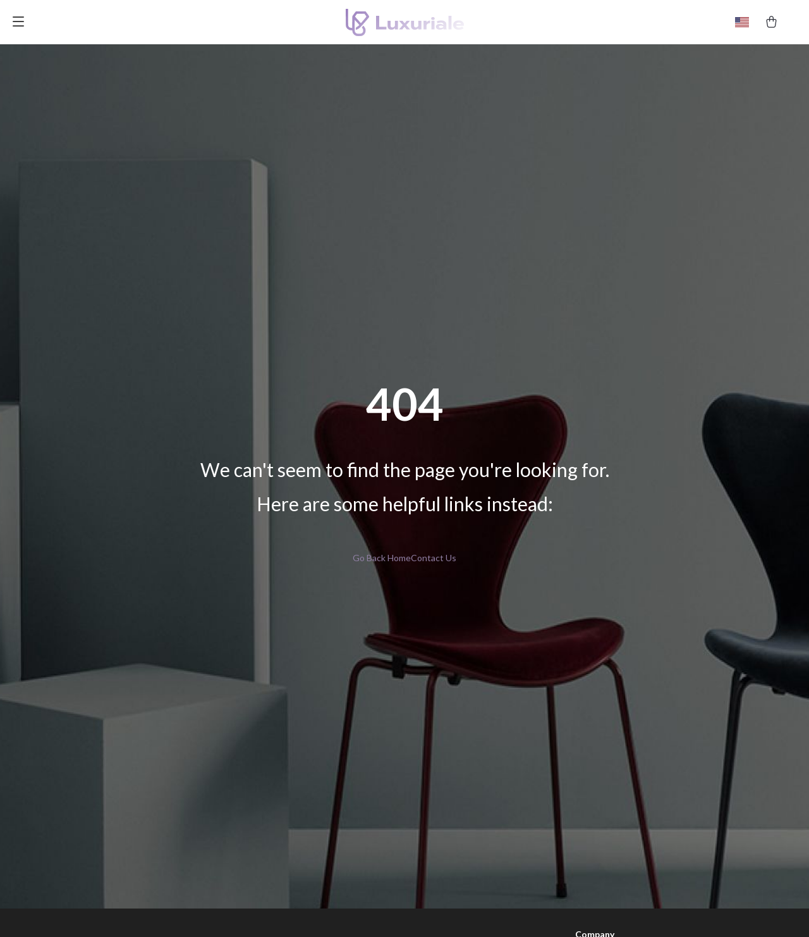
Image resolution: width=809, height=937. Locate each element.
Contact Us (433, 557)
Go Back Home (382, 557)
